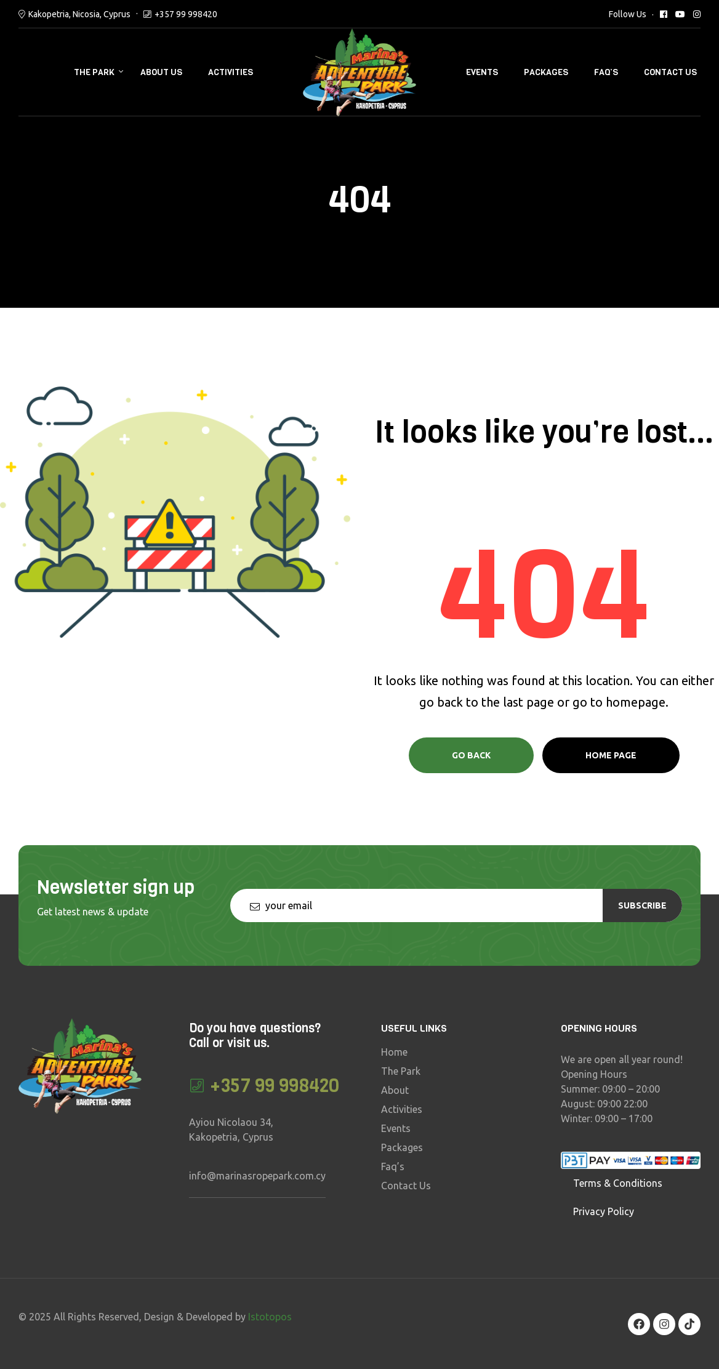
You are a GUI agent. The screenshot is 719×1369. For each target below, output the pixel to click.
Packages (546, 72)
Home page (611, 755)
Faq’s (606, 72)
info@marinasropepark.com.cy (257, 1175)
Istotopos (270, 1316)
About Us (161, 72)
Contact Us (670, 72)
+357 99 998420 (186, 14)
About (395, 1090)
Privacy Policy (603, 1211)
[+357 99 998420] (196, 1085)
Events (482, 72)
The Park (94, 72)
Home (394, 1052)
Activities (230, 72)
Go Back (471, 755)
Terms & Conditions (617, 1183)
